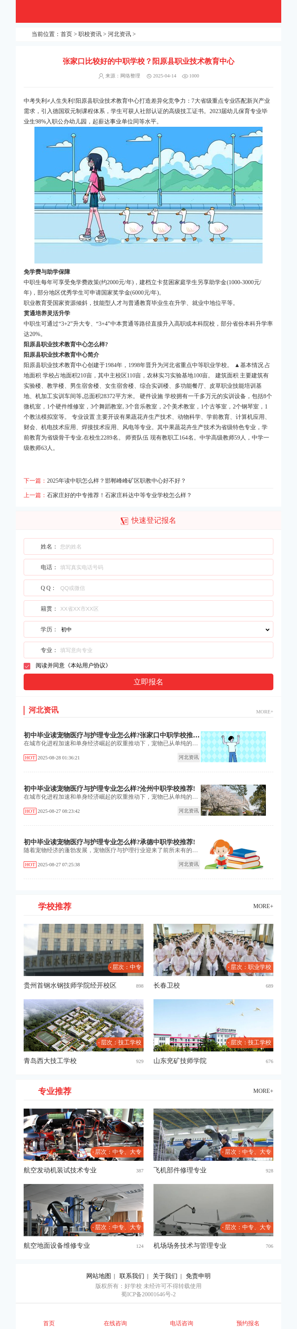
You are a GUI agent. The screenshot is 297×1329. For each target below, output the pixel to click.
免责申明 (198, 1276)
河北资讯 (119, 34)
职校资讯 (90, 34)
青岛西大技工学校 (50, 1060)
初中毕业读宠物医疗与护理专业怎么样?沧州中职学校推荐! (109, 788)
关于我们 (165, 1276)
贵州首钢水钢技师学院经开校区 (70, 985)
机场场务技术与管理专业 (189, 1245)
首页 (66, 34)
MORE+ (264, 712)
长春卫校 (166, 985)
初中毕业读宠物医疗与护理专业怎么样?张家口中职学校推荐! (113, 735)
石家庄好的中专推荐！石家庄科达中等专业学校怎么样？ (119, 495)
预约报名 (248, 1323)
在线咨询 (115, 1323)
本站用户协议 (88, 665)
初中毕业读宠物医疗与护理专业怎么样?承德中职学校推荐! (109, 842)
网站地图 (98, 1276)
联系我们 (131, 1276)
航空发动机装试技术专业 (60, 1170)
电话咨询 (181, 1323)
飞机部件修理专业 (180, 1170)
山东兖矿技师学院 (180, 1060)
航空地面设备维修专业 (57, 1245)
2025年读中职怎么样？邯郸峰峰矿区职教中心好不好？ (116, 481)
